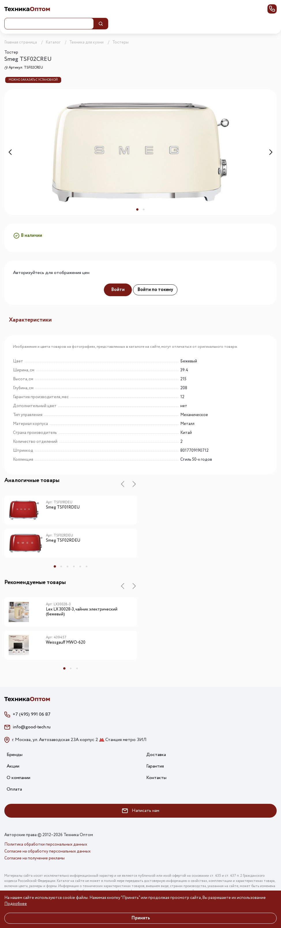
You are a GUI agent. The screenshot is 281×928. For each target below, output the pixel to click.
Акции (13, 766)
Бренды (15, 754)
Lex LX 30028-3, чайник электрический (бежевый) (81, 612)
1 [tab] (137, 209)
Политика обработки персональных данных (45, 844)
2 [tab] (144, 209)
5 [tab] (80, 566)
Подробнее (15, 904)
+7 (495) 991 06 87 (31, 714)
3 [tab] (67, 566)
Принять (140, 918)
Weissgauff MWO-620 (65, 642)
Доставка (156, 754)
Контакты (156, 777)
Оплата (14, 789)
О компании (18, 777)
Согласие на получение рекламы (34, 858)
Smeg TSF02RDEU (63, 540)
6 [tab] (86, 566)
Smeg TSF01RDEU (63, 507)
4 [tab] (74, 566)
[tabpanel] (140, 152)
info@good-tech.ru (31, 727)
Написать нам (140, 810)
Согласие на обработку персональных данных (47, 851)
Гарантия (155, 766)
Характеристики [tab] (30, 320)
